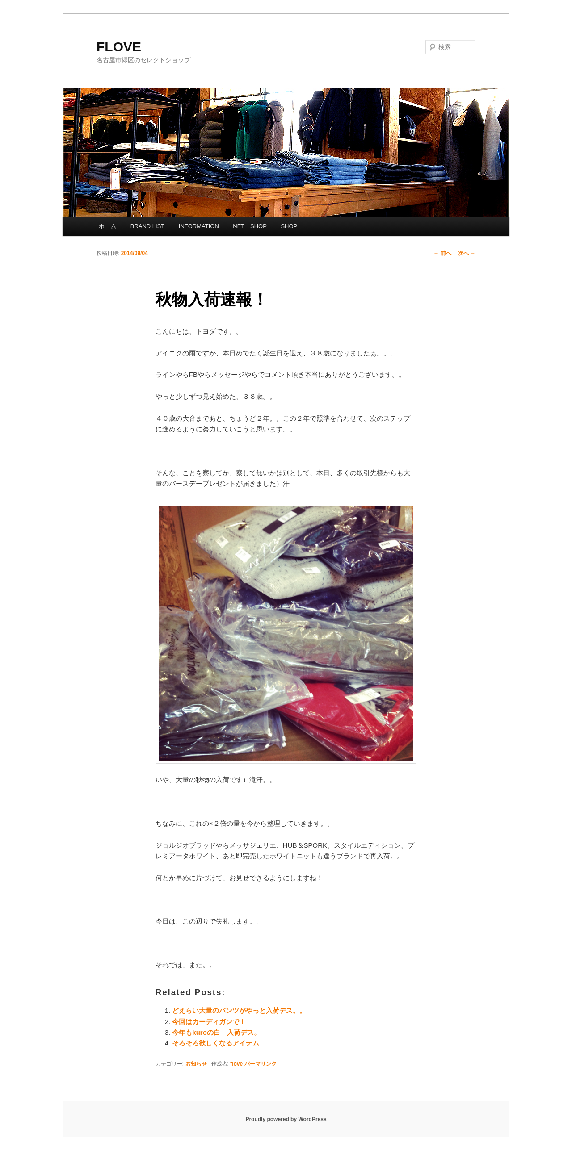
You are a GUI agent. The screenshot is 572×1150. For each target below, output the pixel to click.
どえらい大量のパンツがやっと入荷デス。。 (239, 1010)
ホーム (107, 226)
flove (236, 1064)
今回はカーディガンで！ (209, 1021)
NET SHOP (250, 226)
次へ (466, 253)
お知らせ (196, 1064)
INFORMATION (199, 226)
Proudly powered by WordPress (285, 1119)
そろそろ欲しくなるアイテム (215, 1043)
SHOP (289, 226)
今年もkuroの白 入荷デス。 (216, 1032)
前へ (442, 253)
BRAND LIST (147, 226)
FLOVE (119, 46)
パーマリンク (260, 1064)
